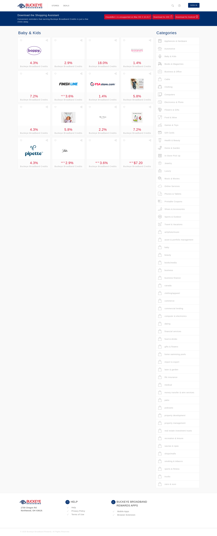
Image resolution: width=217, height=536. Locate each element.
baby (163, 247)
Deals (66, 6)
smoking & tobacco (170, 461)
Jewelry (165, 163)
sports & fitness (168, 469)
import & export (168, 362)
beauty (164, 255)
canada (165, 285)
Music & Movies (169, 178)
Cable (164, 79)
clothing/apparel (169, 293)
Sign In (193, 5)
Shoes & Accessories (171, 209)
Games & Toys (168, 125)
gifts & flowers (168, 346)
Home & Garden (169, 148)
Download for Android (187, 16)
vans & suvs (167, 484)
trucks (164, 476)
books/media (167, 262)
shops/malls (167, 453)
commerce (166, 301)
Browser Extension (124, 515)
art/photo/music (168, 232)
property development (171, 415)
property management (172, 423)
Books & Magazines (171, 64)
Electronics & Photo (171, 102)
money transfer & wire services (176, 392)
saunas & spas (168, 446)
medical (165, 385)
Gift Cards (166, 133)
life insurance (167, 377)
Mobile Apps (121, 511)
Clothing (165, 87)
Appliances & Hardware (172, 41)
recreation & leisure (170, 438)
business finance (169, 278)
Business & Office (170, 71)
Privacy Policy (76, 511)
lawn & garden (168, 369)
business (165, 270)
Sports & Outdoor (169, 217)
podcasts (165, 408)
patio (163, 400)
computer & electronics (172, 316)
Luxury (164, 171)
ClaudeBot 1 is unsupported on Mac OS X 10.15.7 (127, 17)
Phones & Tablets (169, 194)
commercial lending (170, 308)
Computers (166, 94)
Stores (55, 6)
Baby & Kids (167, 56)
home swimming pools (172, 354)
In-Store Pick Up (169, 155)
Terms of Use (75, 514)
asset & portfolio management (175, 240)
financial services (169, 331)
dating (164, 324)
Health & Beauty (169, 140)
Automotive (166, 49)
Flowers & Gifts (168, 110)
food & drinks (167, 339)
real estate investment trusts (175, 430)
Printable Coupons (170, 201)
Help (71, 507)
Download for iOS (163, 16)
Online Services (169, 186)
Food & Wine (167, 117)
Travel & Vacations (170, 224)
